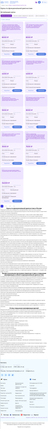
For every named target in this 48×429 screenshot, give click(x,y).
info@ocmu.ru (30, 371)
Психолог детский (5, 401)
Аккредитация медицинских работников (36, 399)
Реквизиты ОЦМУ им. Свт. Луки (8, 418)
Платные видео (19, 411)
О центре (32, 385)
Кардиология (18, 393)
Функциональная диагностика (19, 384)
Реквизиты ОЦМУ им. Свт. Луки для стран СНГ (36, 418)
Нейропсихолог (4, 403)
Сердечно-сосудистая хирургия (20, 388)
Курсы (7, 5)
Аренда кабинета (34, 391)
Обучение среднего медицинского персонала (23, 15)
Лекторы (3, 388)
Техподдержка (33, 388)
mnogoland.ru (27, 427)
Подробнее (7, 54)
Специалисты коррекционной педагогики (19, 407)
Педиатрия (3, 391)
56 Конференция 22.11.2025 (36, 383)
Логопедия (3, 398)
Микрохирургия (19, 398)
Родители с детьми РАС (6, 393)
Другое (17, 403)
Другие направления (40, 15)
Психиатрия (3, 396)
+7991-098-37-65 (18, 367)
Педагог (2, 406)
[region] (24, 16)
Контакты (32, 404)
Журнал (31, 402)
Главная (3, 5)
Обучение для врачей (6, 15)
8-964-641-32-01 (6, 367)
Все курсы (3, 383)
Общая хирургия (19, 391)
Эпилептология (4, 408)
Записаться (17, 54)
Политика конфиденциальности (37, 407)
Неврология (3, 411)
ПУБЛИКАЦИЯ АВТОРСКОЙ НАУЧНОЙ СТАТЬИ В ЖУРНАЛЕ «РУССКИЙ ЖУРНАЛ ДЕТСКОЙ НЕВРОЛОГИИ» (38, 395)
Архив (2, 385)
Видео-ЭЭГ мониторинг (21, 401)
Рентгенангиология (19, 396)
